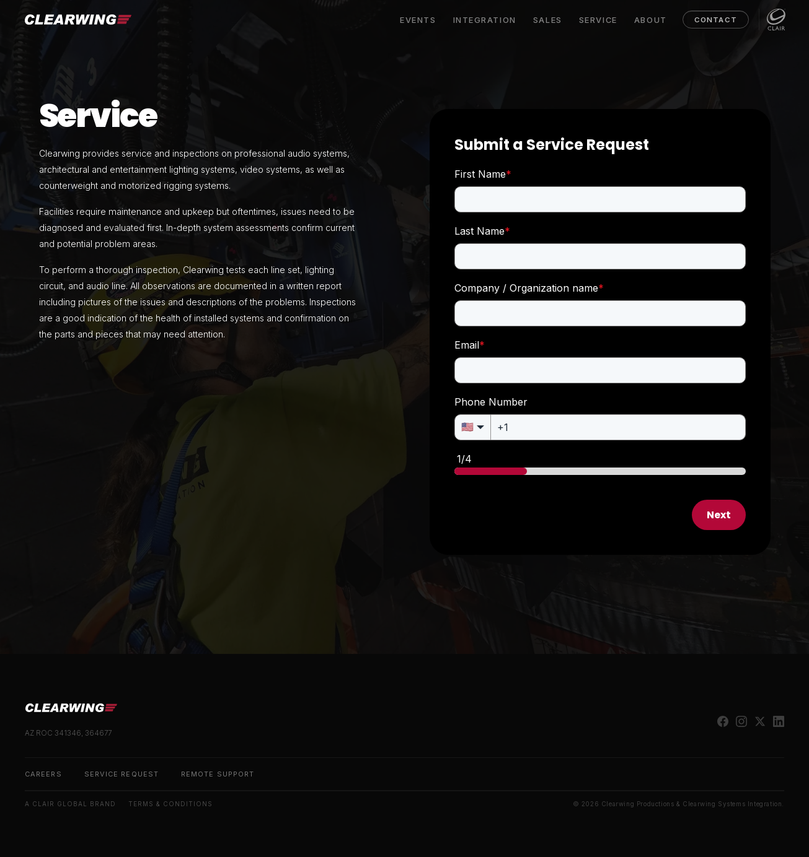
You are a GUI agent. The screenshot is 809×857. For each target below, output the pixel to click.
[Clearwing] (79, 19)
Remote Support (217, 774)
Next (719, 515)
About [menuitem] (649, 20)
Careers (43, 774)
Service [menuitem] (597, 20)
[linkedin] (778, 721)
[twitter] (760, 721)
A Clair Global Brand (70, 803)
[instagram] (741, 721)
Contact (714, 19)
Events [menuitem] (417, 20)
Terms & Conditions (170, 803)
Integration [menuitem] (483, 20)
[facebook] (722, 721)
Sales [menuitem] (546, 20)
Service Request (121, 774)
